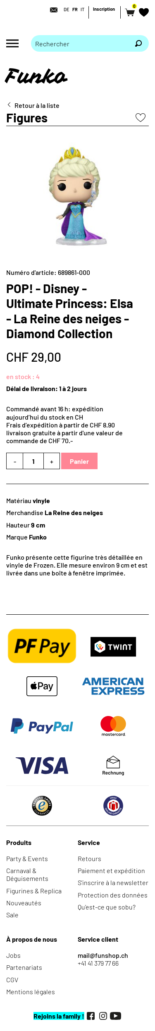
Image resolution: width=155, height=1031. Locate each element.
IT (82, 9)
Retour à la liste (37, 105)
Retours (89, 858)
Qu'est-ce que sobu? (107, 907)
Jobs (13, 955)
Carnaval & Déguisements (27, 874)
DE (66, 9)
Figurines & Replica (34, 891)
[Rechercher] (138, 43)
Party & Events (27, 858)
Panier (79, 461)
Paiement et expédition (111, 870)
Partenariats (24, 967)
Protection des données (113, 895)
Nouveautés (23, 903)
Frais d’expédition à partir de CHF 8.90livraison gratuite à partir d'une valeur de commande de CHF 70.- (64, 432)
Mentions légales (30, 991)
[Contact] (51, 9)
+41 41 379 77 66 (98, 963)
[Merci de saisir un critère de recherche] (79, 43)
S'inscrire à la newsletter (113, 882)
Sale (12, 915)
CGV (12, 979)
